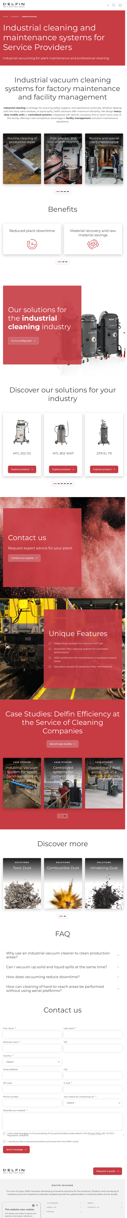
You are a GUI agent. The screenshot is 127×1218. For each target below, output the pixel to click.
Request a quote (105, 1172)
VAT (65, 1043)
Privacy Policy (94, 1135)
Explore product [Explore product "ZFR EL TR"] (102, 469)
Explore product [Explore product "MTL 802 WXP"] (61, 469)
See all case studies (61, 744)
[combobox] (33, 1207)
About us (51, 1209)
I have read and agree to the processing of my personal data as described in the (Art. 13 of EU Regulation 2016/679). (60, 1136)
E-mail (67, 1084)
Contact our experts (22, 558)
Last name (69, 1030)
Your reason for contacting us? (79, 1098)
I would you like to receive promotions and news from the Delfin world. (43, 1143)
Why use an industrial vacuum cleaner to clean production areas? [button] (58, 955)
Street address (10, 1071)
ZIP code (7, 1084)
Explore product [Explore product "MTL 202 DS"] (20, 469)
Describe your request (14, 1112)
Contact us (93, 1209)
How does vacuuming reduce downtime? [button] (43, 978)
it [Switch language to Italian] (108, 5)
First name (8, 1030)
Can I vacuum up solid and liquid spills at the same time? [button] (56, 967)
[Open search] (113, 5)
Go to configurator (21, 340)
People (50, 1213)
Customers (52, 1204)
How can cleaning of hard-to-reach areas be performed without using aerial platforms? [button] (55, 990)
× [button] (37, 1207)
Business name (11, 1043)
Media (91, 1204)
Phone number (11, 1098)
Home (5, 16)
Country (7, 1057)
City (65, 1071)
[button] (120, 5)
